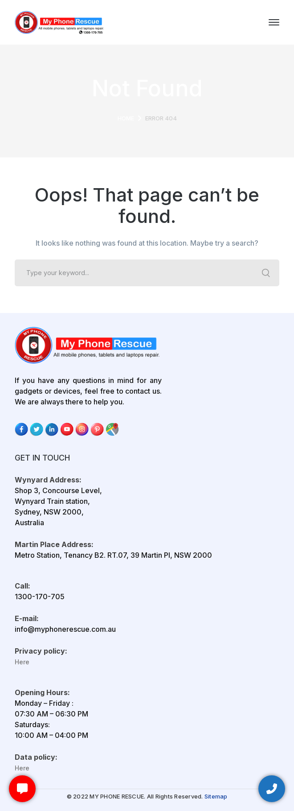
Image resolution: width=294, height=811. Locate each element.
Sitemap (216, 796)
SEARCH (266, 273)
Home (126, 118)
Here (22, 662)
